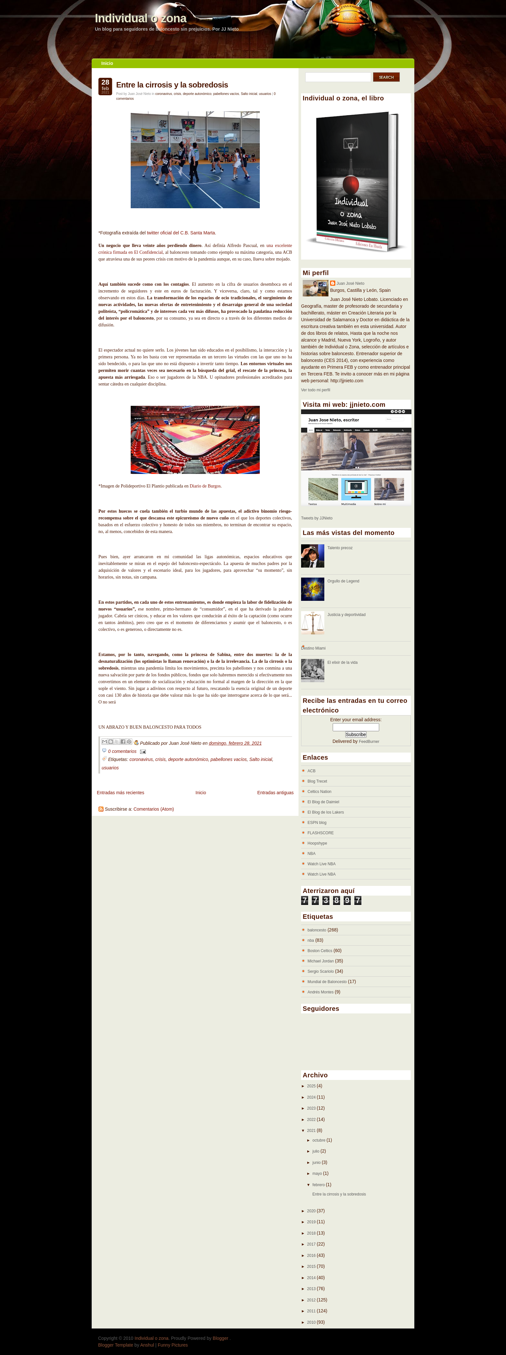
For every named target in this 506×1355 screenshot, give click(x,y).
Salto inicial (249, 94)
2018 (312, 1233)
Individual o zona (141, 18)
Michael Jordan (321, 961)
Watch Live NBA (322, 864)
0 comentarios (122, 751)
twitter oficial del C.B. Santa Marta (180, 232)
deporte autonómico (197, 94)
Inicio (107, 63)
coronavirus (163, 94)
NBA (312, 853)
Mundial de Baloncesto (327, 982)
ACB (312, 771)
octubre (319, 1140)
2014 (312, 1278)
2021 (312, 1130)
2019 (312, 1222)
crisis (177, 94)
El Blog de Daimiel (323, 802)
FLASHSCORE (321, 833)
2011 (312, 1311)
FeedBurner (369, 741)
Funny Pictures (173, 1345)
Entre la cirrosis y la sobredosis (172, 84)
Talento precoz (340, 548)
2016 (312, 1255)
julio (316, 1151)
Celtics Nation (319, 791)
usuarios (265, 94)
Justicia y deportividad (347, 614)
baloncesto (317, 930)
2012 (312, 1300)
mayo (317, 1173)
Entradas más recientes (120, 792)
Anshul (147, 1345)
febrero (319, 1185)
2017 (312, 1244)
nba (311, 940)
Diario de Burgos (205, 486)
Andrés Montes (321, 992)
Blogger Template (115, 1345)
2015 (312, 1266)
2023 (312, 1108)
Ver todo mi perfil (315, 390)
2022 (312, 1119)
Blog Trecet (317, 781)
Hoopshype (317, 843)
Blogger (221, 1338)
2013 (312, 1289)
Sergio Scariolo (321, 971)
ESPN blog (317, 822)
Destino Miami (313, 648)
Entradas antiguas (275, 792)
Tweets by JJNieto (316, 518)
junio (317, 1162)
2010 (312, 1322)
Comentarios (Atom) (154, 809)
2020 (312, 1211)
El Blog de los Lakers (326, 812)
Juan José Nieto (350, 283)
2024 (312, 1097)
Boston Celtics (320, 951)
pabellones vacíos (226, 94)
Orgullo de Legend (343, 581)
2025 (312, 1086)
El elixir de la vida (343, 662)
